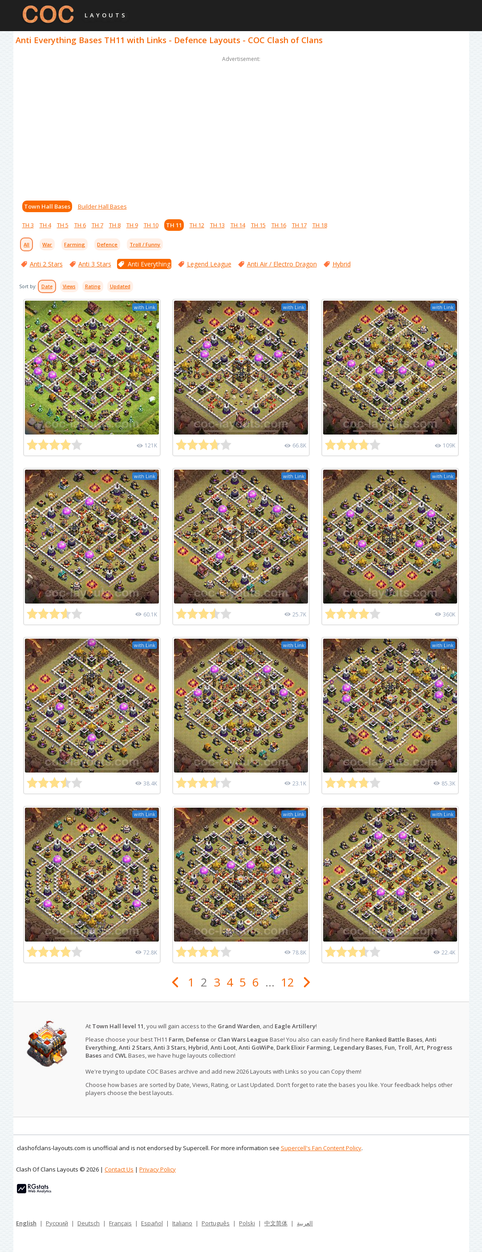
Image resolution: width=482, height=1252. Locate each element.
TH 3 (28, 225)
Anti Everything (149, 264)
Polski (247, 1223)
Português (216, 1223)
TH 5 (63, 225)
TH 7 (97, 225)
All (26, 244)
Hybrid (341, 264)
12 (287, 982)
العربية (305, 1223)
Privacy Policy (157, 1169)
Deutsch (88, 1223)
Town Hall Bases (47, 206)
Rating (93, 286)
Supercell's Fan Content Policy (321, 1148)
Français (120, 1223)
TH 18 (319, 225)
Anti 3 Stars (94, 264)
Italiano (182, 1223)
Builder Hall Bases (102, 206)
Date (47, 286)
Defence (107, 244)
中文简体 (276, 1223)
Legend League (209, 264)
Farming (74, 244)
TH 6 (80, 225)
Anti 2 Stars (46, 264)
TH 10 (151, 225)
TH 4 (45, 225)
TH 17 (299, 225)
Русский (57, 1223)
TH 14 (238, 225)
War (47, 244)
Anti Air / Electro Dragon (282, 264)
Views (69, 286)
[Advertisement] (241, 126)
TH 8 (115, 225)
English (26, 1223)
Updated (120, 286)
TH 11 (174, 225)
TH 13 (217, 225)
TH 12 (197, 225)
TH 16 (278, 225)
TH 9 (132, 225)
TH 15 (258, 225)
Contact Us (119, 1169)
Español (152, 1223)
